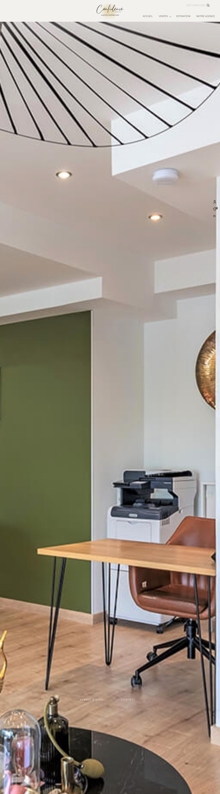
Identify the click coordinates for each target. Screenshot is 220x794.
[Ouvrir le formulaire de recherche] (205, 5)
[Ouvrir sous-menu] (170, 16)
